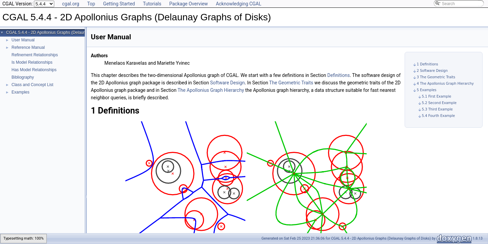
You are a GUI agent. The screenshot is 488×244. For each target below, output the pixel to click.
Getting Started (119, 3)
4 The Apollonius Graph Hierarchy (445, 83)
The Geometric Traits (291, 82)
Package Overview (188, 3)
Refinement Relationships (35, 55)
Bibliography (23, 77)
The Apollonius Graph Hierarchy (211, 90)
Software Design (227, 82)
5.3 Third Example (437, 109)
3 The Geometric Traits (436, 77)
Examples (20, 92)
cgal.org (70, 3)
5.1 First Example (436, 96)
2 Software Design (432, 71)
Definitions (338, 75)
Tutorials (152, 3)
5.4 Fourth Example (438, 116)
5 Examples (426, 90)
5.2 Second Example (439, 103)
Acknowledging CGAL (238, 3)
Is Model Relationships (32, 62)
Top (91, 3)
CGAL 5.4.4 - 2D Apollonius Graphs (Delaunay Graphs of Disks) (63, 32)
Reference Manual (28, 47)
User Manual (23, 40)
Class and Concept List (32, 84)
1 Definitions (427, 64)
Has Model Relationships (34, 69)
